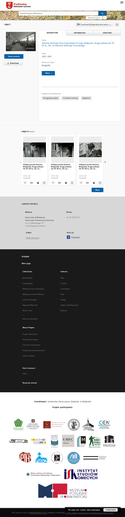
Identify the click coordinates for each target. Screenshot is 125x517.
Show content (14, 56)
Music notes (27, 310)
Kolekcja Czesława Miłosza (33, 294)
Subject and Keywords (69, 305)
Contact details (29, 356)
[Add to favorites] (117, 24)
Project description (30, 334)
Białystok (86, 98)
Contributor (65, 289)
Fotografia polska (50, 98)
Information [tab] (79, 33)
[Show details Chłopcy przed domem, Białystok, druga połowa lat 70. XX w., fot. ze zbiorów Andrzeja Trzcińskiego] (44, 183)
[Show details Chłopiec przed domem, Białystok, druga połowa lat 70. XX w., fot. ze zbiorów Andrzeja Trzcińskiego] (100, 183)
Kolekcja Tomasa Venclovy (33, 289)
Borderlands (28, 278)
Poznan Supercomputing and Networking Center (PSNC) (89, 512)
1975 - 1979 (46, 56)
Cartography (28, 283)
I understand (110, 510)
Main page (26, 263)
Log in (25, 373)
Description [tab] (52, 33)
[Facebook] (68, 237)
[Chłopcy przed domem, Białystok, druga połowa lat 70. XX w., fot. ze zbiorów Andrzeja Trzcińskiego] (34, 150)
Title (62, 278)
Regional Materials (30, 305)
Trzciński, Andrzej (70, 98)
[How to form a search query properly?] (105, 17)
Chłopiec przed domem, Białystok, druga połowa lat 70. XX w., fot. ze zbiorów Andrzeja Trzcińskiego (89, 166)
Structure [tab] (107, 33)
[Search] (102, 13)
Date (62, 294)
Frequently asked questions (34, 350)
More (97, 190)
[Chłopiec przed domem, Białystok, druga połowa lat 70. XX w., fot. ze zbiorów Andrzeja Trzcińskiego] (90, 150)
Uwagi (63, 299)
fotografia (46, 65)
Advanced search (94, 18)
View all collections (30, 319)
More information (93, 510)
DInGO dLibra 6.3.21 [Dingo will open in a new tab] (38, 512)
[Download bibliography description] (31, 183)
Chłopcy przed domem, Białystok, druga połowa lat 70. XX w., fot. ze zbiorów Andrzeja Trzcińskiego (33, 166)
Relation (63, 310)
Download (12, 63)
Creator (63, 283)
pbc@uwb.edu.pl (32, 238)
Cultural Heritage (30, 299)
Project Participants (30, 339)
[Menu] (121, 2)
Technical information (31, 345)
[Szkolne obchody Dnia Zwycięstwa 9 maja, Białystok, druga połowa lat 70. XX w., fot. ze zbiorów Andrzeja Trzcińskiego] (21, 41)
